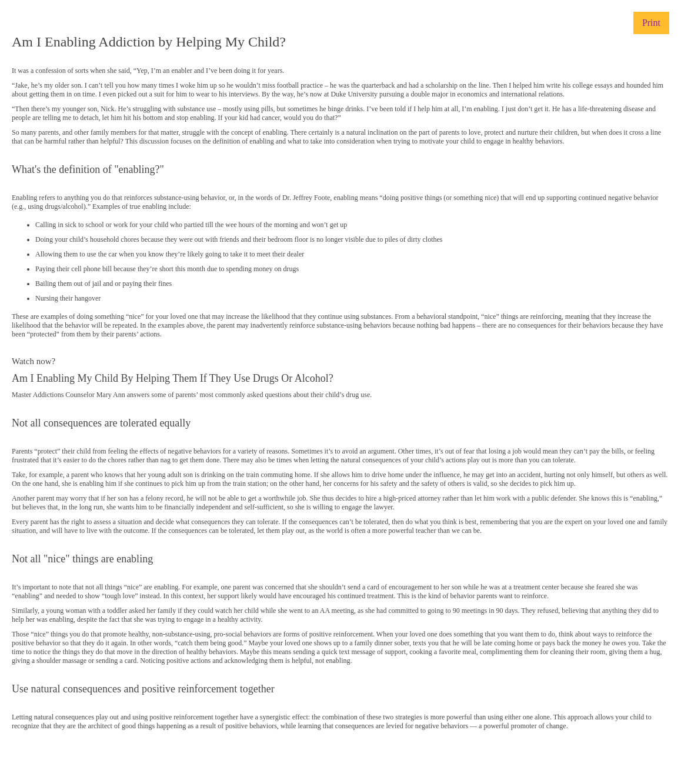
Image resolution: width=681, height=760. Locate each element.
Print (651, 23)
